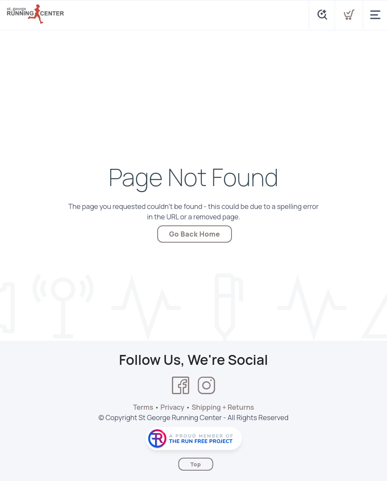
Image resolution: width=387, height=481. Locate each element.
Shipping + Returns (223, 407)
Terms (143, 407)
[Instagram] (206, 386)
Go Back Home (194, 234)
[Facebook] (181, 386)
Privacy (172, 407)
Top (195, 464)
